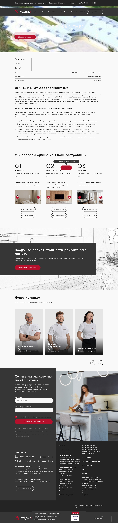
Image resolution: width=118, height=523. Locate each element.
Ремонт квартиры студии (90, 477)
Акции (66, 12)
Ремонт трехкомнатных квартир (69, 463)
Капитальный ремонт (66, 471)
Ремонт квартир (65, 456)
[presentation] (92, 362)
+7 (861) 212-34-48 (26, 457)
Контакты (82, 12)
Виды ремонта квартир (67, 467)
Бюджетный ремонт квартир (91, 479)
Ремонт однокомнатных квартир (69, 459)
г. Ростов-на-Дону (22, 471)
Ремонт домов (64, 479)
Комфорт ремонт (64, 448)
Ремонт (62, 446)
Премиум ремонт (64, 452)
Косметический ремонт (66, 469)
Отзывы (74, 12)
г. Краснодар (20, 469)
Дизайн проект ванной (89, 489)
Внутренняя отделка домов (68, 491)
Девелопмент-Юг (94, 76)
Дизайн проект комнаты (90, 491)
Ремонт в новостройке (66, 458)
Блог (60, 12)
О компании (86, 457)
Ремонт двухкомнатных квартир (69, 461)
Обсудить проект (25, 37)
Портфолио (52, 12)
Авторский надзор (88, 453)
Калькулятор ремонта (92, 12)
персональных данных (44, 417)
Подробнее (51, 519)
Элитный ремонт (64, 485)
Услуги (34, 12)
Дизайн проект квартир (90, 447)
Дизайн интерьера (66, 495)
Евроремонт (63, 473)
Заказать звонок (24, 488)
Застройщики (87, 465)
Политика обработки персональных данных (89, 505)
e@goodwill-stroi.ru (27, 461)
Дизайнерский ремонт (66, 475)
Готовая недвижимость (91, 461)
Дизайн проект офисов (89, 449)
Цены (44, 12)
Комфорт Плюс (64, 450)
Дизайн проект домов (89, 445)
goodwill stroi (47, 457)
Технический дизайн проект (91, 451)
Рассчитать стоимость (28, 268)
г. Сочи (17, 473)
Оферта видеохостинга (83, 507)
